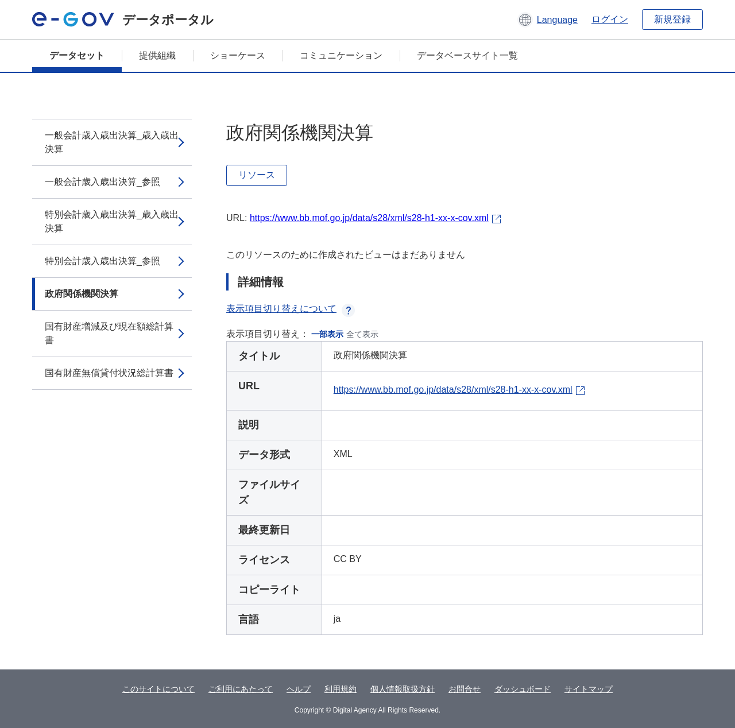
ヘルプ (299, 689)
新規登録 (672, 19)
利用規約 (340, 689)
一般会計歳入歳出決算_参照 (102, 182)
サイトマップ (588, 689)
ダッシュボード (522, 689)
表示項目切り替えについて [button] (290, 308)
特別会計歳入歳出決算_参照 (102, 261)
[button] (547, 19)
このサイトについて (158, 689)
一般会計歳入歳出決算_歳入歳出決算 (112, 142)
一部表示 (327, 334)
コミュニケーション (341, 55)
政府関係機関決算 (81, 294)
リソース (256, 175)
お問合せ (464, 689)
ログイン (609, 19)
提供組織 (157, 55)
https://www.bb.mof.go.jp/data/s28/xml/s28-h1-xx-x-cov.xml (369, 218)
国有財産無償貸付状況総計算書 (109, 373)
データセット (77, 55)
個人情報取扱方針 (402, 689)
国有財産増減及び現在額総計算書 (109, 333)
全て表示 (362, 334)
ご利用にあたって (240, 689)
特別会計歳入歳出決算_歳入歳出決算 (112, 221)
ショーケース (237, 55)
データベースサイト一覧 (467, 55)
